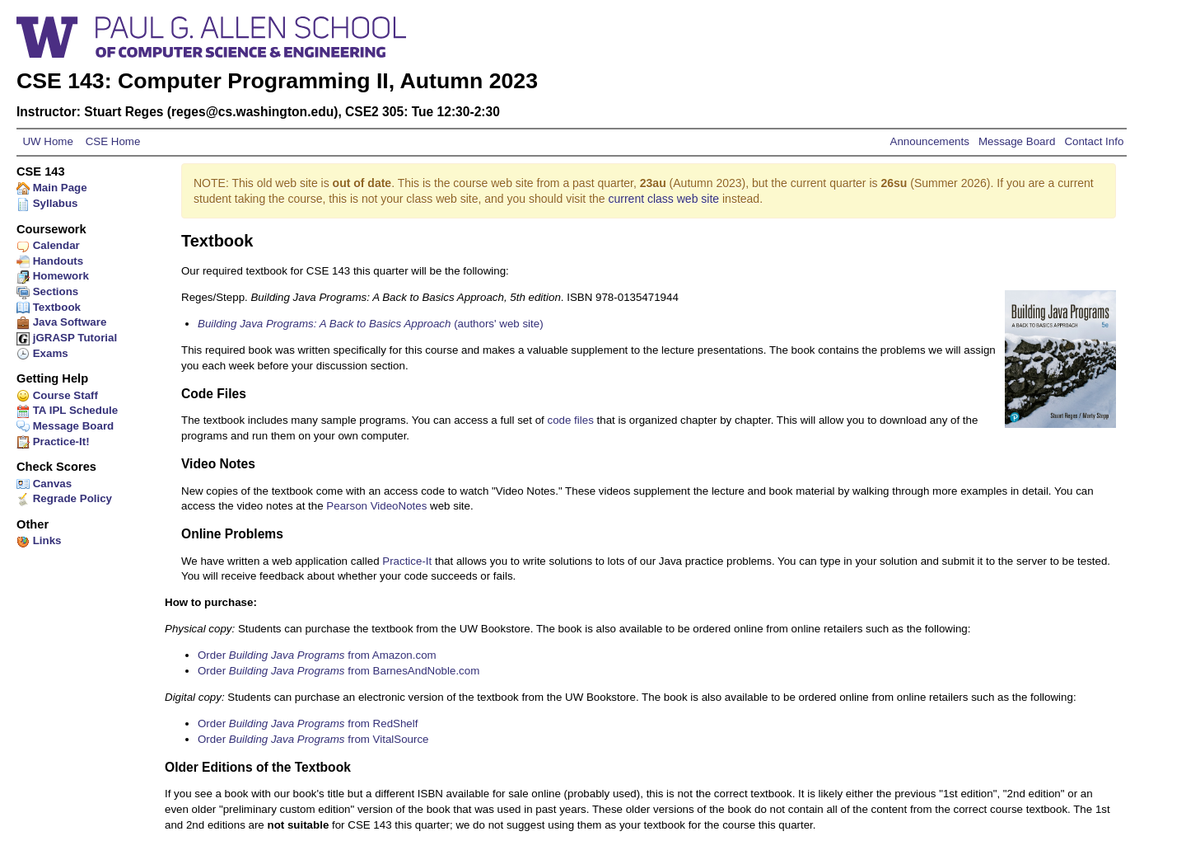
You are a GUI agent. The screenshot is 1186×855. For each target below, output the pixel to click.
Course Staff (57, 395)
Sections (47, 291)
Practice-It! (53, 441)
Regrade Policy (64, 498)
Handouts (49, 261)
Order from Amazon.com (317, 655)
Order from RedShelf (308, 723)
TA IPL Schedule (67, 410)
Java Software (61, 322)
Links (39, 540)
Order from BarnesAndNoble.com (338, 671)
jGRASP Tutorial (66, 337)
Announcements (932, 141)
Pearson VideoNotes (376, 506)
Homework (52, 276)
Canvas (44, 483)
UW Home (47, 141)
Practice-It (407, 561)
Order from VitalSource (313, 739)
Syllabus (47, 203)
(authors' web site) (371, 323)
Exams (42, 353)
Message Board (1016, 141)
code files (571, 420)
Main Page (51, 187)
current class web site (664, 198)
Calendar (48, 245)
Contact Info (1092, 141)
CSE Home (111, 141)
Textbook (48, 307)
